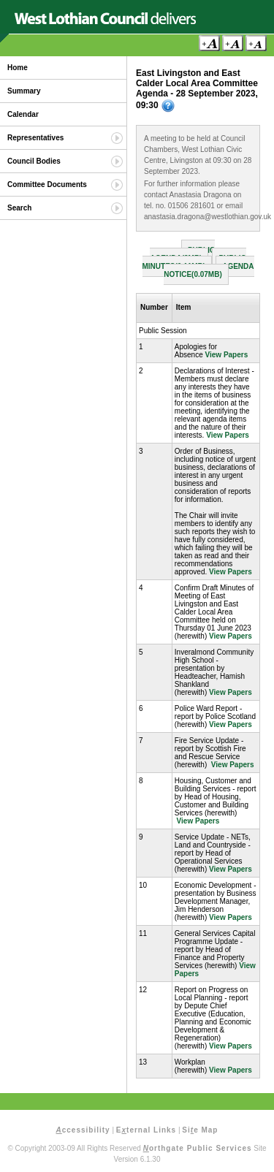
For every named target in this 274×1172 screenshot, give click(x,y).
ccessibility (83, 1130)
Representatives (35, 138)
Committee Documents (47, 184)
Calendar (23, 114)
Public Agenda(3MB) (182, 254)
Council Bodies (34, 161)
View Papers (226, 355)
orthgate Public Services (197, 1148)
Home (17, 68)
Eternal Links (146, 1130)
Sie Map (200, 1130)
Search (19, 208)
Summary (24, 91)
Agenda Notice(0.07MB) (209, 270)
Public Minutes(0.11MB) (194, 262)
